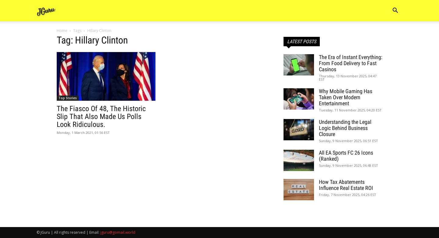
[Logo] (46, 11)
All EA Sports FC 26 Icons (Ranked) (346, 155)
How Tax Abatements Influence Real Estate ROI (346, 185)
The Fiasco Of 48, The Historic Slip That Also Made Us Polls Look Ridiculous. (101, 116)
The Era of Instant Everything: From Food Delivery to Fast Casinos (350, 63)
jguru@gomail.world (117, 232)
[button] (395, 11)
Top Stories (68, 98)
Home (62, 30)
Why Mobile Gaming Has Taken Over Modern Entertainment (345, 97)
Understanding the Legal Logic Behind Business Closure (345, 128)
